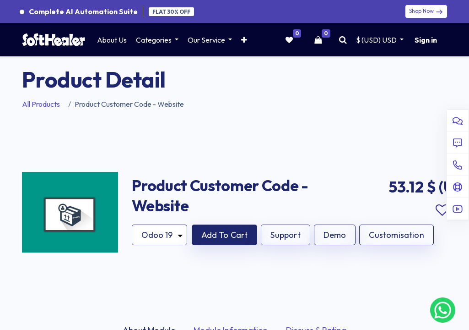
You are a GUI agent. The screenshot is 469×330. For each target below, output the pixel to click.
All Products (41, 104)
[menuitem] (112, 40)
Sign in (426, 39)
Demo (334, 235)
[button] (244, 40)
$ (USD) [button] (377, 39)
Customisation (396, 235)
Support (285, 235)
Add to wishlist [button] (442, 210)
